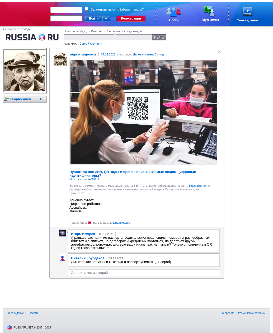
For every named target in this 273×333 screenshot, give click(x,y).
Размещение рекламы (251, 313)
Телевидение (16, 313)
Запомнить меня (103, 9)
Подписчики (20, 99)
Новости (32, 313)
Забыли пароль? (131, 9)
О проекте (228, 313)
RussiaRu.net (197, 185)
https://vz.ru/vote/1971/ (84, 179)
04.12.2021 (108, 54)
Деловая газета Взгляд (148, 54)
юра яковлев (121, 222)
